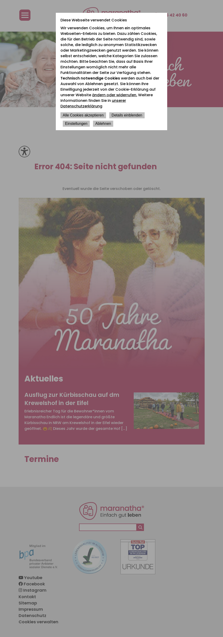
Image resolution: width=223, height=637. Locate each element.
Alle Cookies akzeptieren (83, 115)
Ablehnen (103, 124)
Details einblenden (127, 115)
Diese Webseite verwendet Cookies (93, 20)
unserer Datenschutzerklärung (93, 103)
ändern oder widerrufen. (114, 95)
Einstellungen (76, 124)
